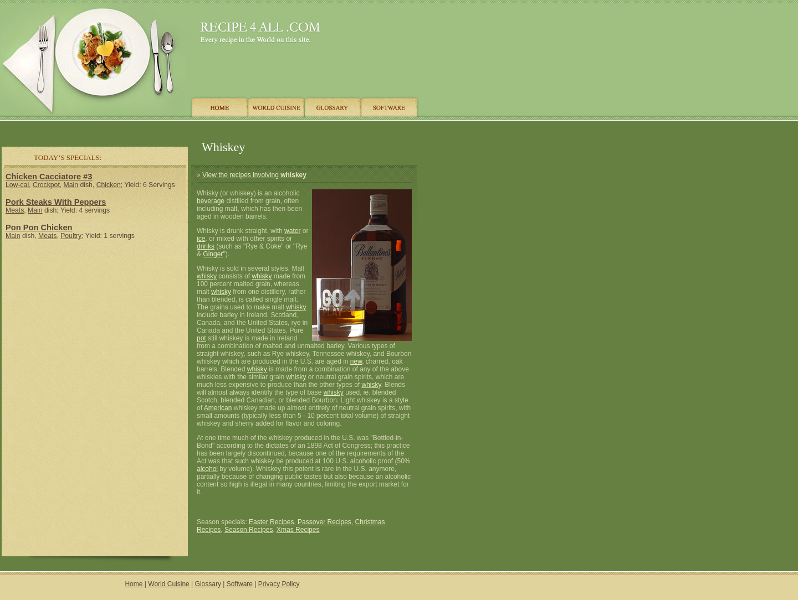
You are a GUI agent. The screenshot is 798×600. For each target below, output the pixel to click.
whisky (207, 276)
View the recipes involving (254, 175)
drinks (205, 246)
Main (71, 185)
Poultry (70, 236)
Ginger (213, 254)
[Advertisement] (210, 129)
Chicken (108, 185)
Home (133, 584)
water (292, 231)
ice (201, 238)
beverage (210, 201)
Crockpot (46, 185)
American (218, 408)
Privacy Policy (279, 584)
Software (240, 584)
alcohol (207, 469)
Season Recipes (248, 530)
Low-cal (17, 185)
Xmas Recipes (298, 530)
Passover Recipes (324, 522)
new (356, 361)
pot (201, 338)
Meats (15, 210)
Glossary (208, 584)
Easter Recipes (271, 522)
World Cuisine (168, 584)
